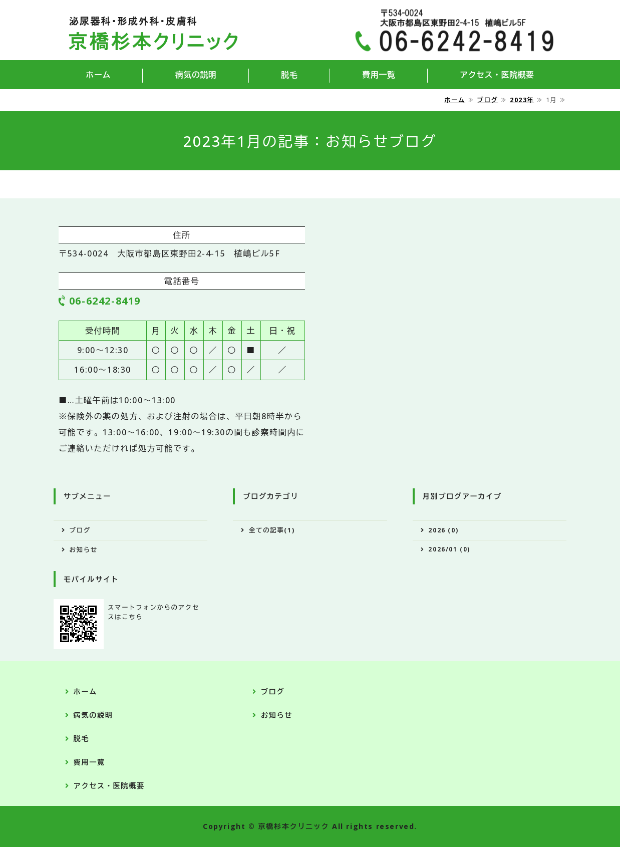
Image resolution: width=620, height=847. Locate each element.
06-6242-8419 (105, 301)
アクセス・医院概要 (497, 74)
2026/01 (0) (449, 549)
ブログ (487, 100)
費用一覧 (378, 74)
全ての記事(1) (271, 530)
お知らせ (84, 549)
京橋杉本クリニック (293, 826)
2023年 (522, 100)
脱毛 (289, 74)
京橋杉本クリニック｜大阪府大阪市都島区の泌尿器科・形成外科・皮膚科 (153, 30)
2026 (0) (443, 530)
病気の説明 (195, 74)
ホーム (98, 74)
